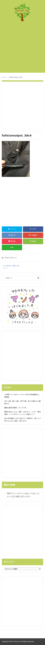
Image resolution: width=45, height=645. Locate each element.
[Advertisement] (22, 48)
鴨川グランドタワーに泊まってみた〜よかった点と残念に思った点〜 (23, 494)
